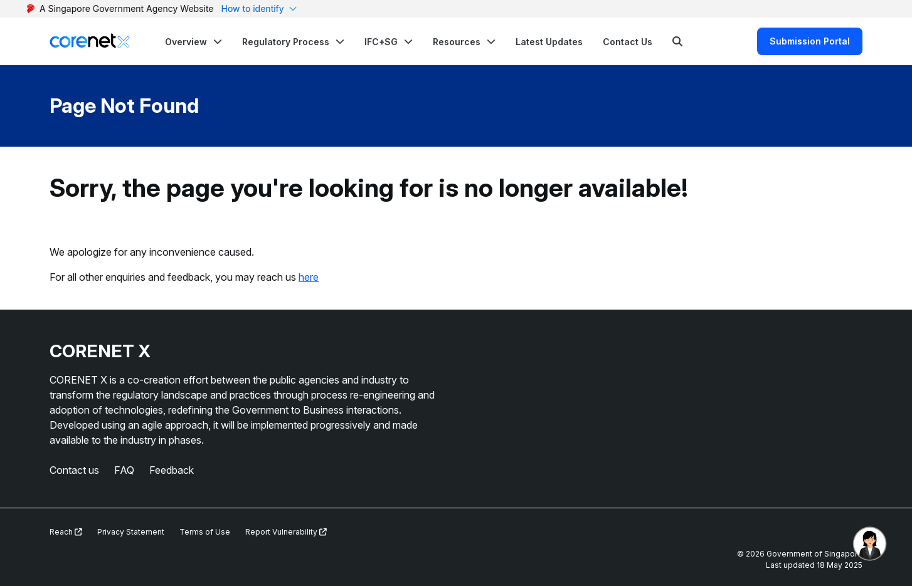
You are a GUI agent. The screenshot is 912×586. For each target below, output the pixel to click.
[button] (193, 41)
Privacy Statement (130, 531)
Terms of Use (204, 531)
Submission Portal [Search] (810, 41)
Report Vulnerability (286, 531)
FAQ (124, 470)
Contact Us (627, 41)
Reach (66, 531)
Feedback (171, 470)
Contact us (74, 470)
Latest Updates (549, 41)
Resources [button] (456, 41)
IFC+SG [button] (381, 41)
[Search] (677, 41)
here (309, 277)
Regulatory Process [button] (285, 41)
